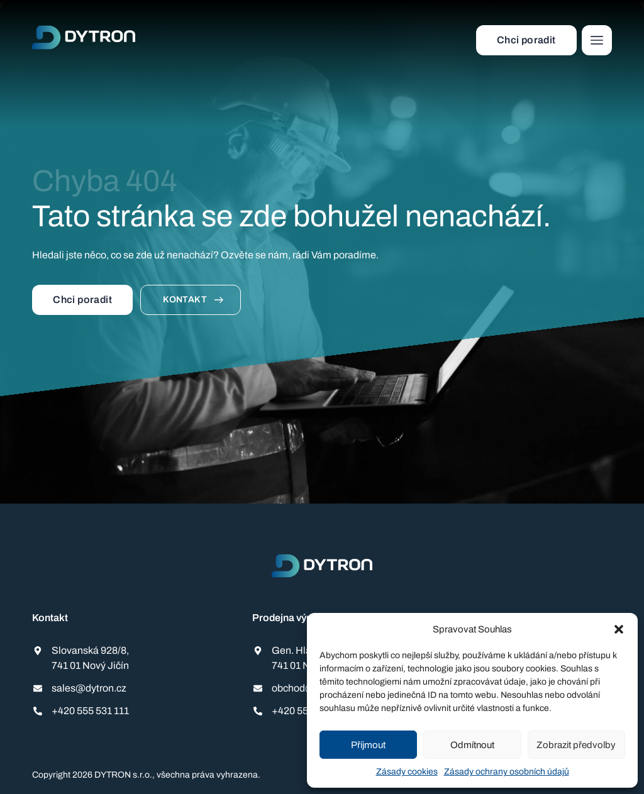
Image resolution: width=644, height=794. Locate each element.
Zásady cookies (407, 771)
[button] (619, 629)
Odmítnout (472, 745)
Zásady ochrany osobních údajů (506, 771)
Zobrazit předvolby (576, 745)
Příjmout (368, 745)
